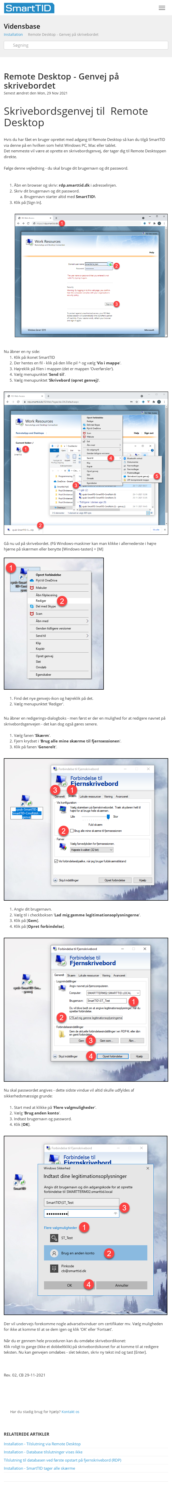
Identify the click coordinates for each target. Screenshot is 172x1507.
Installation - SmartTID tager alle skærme (39, 1468)
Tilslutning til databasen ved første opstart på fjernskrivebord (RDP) (62, 1460)
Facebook (93, 1395)
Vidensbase (22, 26)
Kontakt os (70, 1411)
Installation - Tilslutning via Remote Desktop (42, 1443)
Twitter (81, 1395)
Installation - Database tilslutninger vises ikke (43, 1451)
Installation (13, 34)
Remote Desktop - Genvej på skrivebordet (63, 34)
